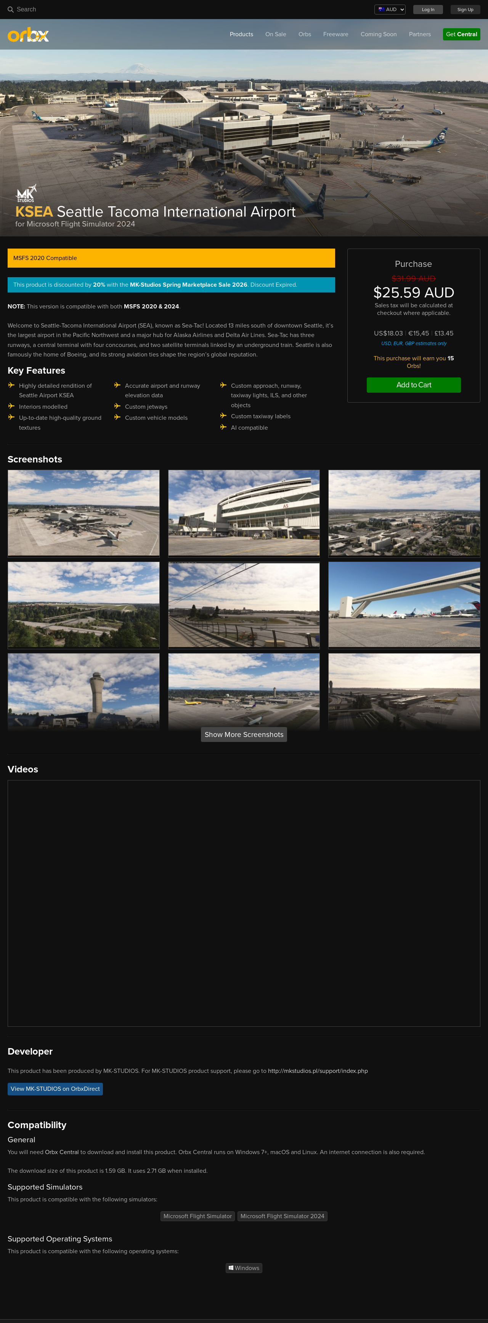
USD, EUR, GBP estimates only (413, 343)
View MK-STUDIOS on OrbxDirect (55, 1089)
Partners (420, 34)
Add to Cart (413, 385)
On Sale (275, 34)
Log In (428, 9)
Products (241, 34)
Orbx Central (62, 1152)
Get (461, 34)
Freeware (335, 34)
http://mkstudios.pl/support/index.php (318, 1071)
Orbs (305, 34)
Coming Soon (379, 34)
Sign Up (466, 9)
